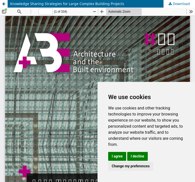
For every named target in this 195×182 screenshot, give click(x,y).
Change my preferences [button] (131, 166)
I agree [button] (117, 156)
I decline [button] (137, 156)
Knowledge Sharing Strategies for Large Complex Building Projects (67, 3)
